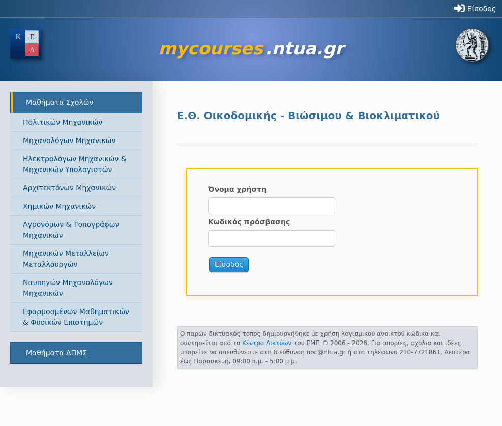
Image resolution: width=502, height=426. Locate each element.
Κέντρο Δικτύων (266, 343)
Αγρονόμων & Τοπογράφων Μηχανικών (71, 229)
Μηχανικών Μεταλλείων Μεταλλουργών (66, 258)
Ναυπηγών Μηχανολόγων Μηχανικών (68, 287)
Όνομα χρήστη (237, 189)
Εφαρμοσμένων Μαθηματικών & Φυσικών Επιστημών (76, 316)
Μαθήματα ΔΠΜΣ (56, 353)
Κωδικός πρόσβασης (249, 222)
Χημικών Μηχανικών (59, 206)
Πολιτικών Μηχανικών (62, 122)
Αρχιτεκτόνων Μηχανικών (69, 188)
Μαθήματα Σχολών (59, 102)
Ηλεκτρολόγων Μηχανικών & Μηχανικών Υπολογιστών (75, 164)
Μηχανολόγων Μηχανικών (69, 140)
